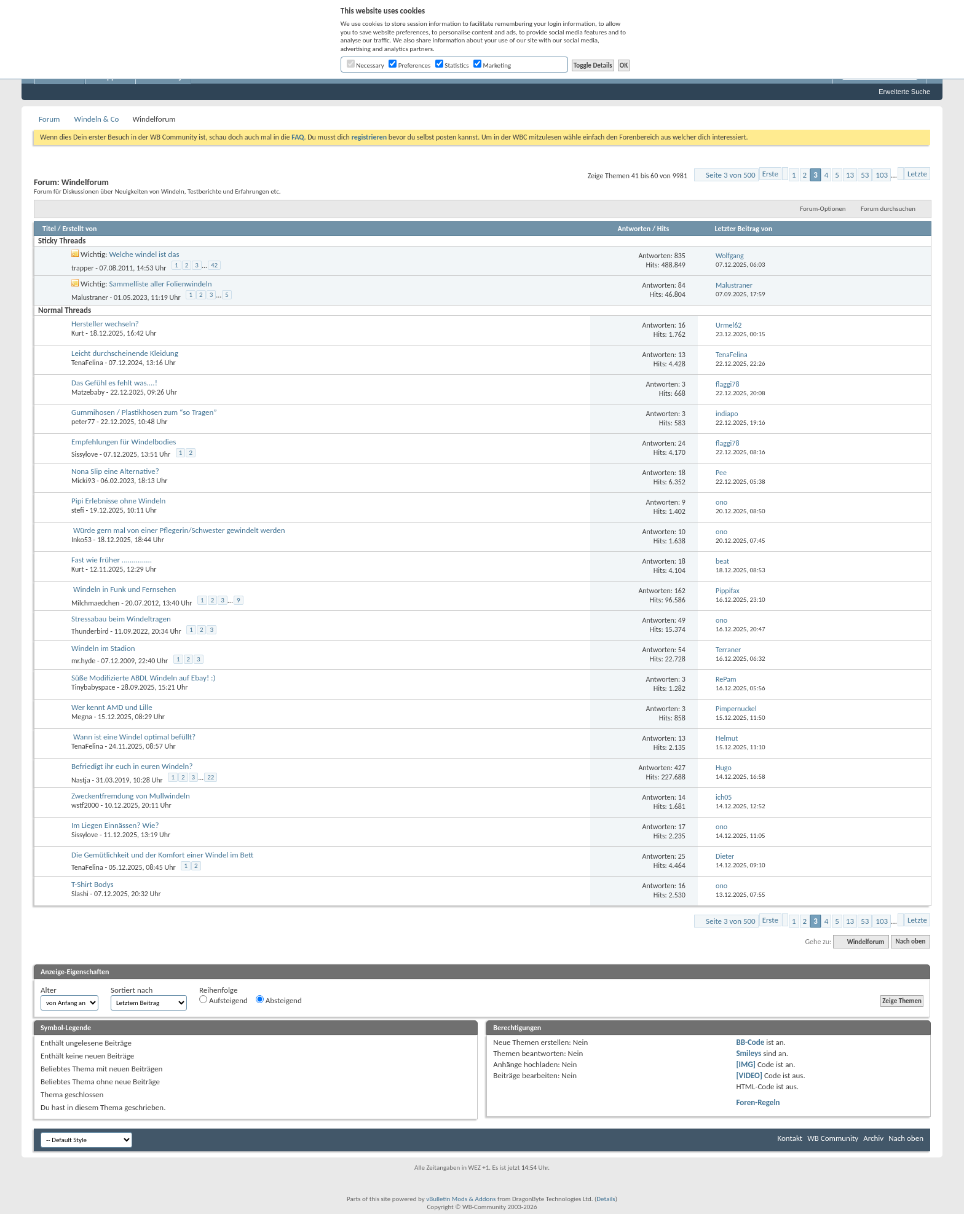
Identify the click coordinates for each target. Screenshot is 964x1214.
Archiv (873, 1138)
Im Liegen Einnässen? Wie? (115, 825)
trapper (82, 267)
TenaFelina (87, 362)
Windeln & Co (96, 119)
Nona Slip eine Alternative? (115, 471)
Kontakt (789, 1138)
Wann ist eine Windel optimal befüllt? (134, 736)
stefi (77, 510)
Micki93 (83, 480)
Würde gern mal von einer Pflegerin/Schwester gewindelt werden (179, 530)
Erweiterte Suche (904, 91)
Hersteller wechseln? (105, 323)
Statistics (452, 65)
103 (881, 174)
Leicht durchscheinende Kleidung (124, 353)
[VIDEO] (749, 1075)
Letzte (917, 173)
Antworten (633, 228)
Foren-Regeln (758, 1102)
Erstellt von (79, 228)
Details (605, 1199)
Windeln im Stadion (103, 648)
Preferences (409, 65)
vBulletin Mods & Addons (461, 1199)
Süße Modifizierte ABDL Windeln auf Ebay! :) (143, 677)
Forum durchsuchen (888, 209)
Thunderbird (90, 631)
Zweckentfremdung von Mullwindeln (130, 795)
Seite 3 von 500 (731, 174)
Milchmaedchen (95, 602)
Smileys (748, 1053)
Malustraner (89, 297)
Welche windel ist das (144, 254)
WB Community (832, 1138)
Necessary (365, 65)
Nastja (80, 779)
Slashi (80, 893)
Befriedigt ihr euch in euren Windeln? (131, 766)
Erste (770, 173)
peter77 (83, 421)
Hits (663, 228)
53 (865, 174)
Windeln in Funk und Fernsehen (124, 589)
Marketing (492, 65)
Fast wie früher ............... (111, 559)
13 (850, 174)
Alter (49, 990)
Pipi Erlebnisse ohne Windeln (118, 500)
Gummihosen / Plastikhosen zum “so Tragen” (144, 412)
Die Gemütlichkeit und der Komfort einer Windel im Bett (162, 854)
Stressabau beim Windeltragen (121, 618)
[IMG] (746, 1064)
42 (214, 265)
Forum (49, 119)
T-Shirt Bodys (92, 884)
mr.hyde (83, 660)
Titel (49, 228)
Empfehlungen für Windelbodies (123, 441)
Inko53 (81, 539)
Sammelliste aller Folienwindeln (160, 283)
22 (210, 777)
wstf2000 (85, 805)
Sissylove (84, 454)
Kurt (77, 333)
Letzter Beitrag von (744, 228)
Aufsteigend (223, 1000)
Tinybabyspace (93, 687)
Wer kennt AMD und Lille (111, 707)
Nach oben (910, 942)
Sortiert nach (131, 990)
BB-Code (750, 1042)
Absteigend (279, 1000)
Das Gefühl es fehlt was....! (114, 382)
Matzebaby (88, 392)
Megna (81, 716)
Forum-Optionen (822, 209)
